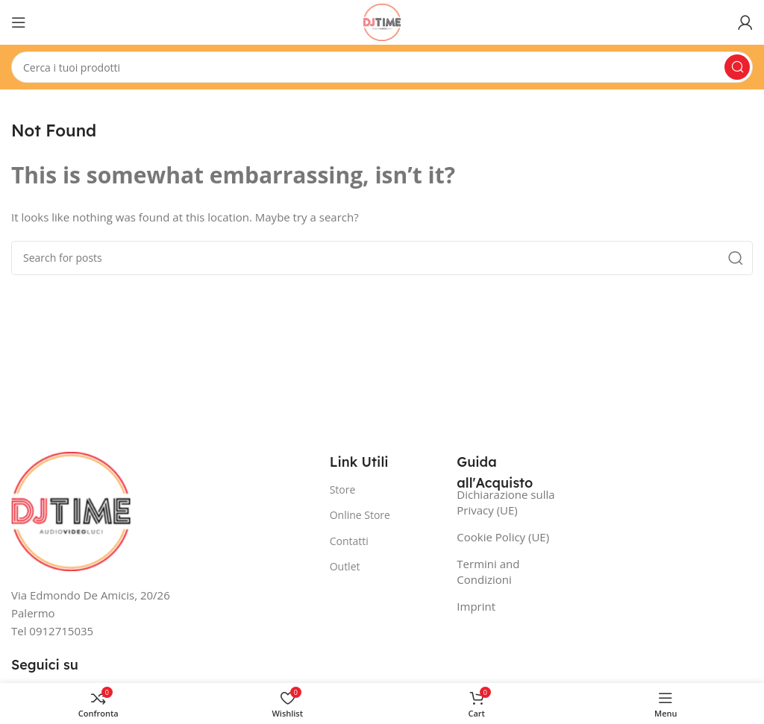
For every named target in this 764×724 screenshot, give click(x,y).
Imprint (476, 606)
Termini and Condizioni (488, 571)
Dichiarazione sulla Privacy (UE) (505, 502)
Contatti (349, 541)
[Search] (382, 67)
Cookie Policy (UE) (503, 536)
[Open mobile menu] (19, 22)
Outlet (345, 566)
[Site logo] (382, 20)
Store (343, 489)
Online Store (360, 515)
